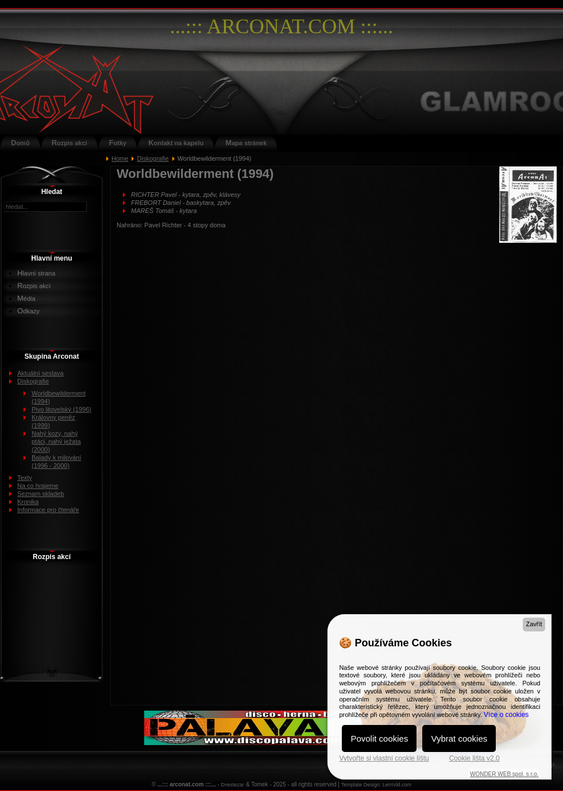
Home (119, 158)
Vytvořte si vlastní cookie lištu (384, 758)
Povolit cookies (379, 738)
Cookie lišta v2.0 (474, 758)
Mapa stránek (246, 142)
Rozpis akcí (69, 142)
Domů (20, 142)
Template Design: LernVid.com (376, 785)
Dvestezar (233, 785)
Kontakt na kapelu (175, 142)
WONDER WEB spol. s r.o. (504, 774)
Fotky (118, 142)
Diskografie (153, 158)
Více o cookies (506, 715)
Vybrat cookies (459, 738)
